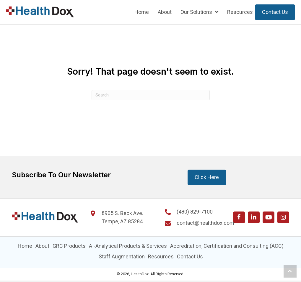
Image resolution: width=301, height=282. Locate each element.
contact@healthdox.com (205, 223)
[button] (239, 217)
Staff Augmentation (122, 256)
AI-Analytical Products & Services (128, 246)
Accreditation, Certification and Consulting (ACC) (227, 246)
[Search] (151, 95)
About (42, 246)
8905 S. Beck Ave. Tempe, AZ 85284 (122, 217)
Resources (161, 256)
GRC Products (69, 246)
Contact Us (190, 256)
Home (25, 246)
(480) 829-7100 (195, 212)
